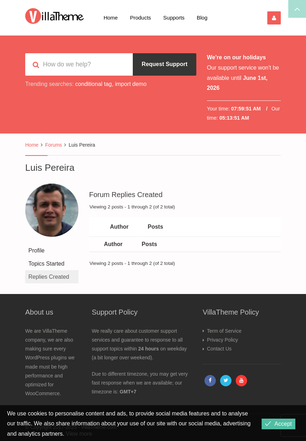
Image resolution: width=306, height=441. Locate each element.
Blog (202, 18)
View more (79, 434)
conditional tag (93, 84)
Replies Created (48, 277)
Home (111, 18)
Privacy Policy (222, 340)
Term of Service (224, 331)
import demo (131, 84)
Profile (36, 250)
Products (140, 18)
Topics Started (46, 264)
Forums (53, 145)
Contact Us (219, 349)
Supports (174, 18)
